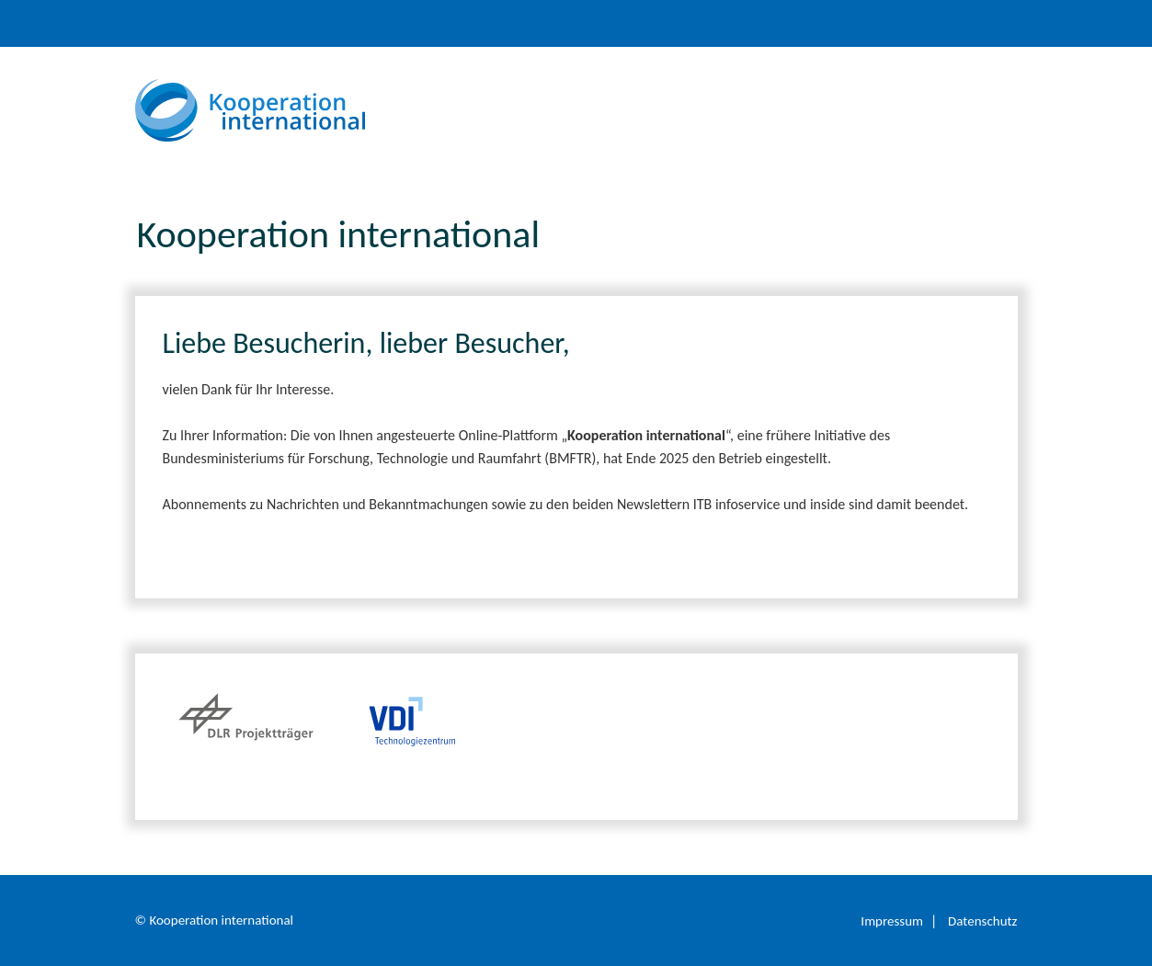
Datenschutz (982, 921)
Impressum (892, 921)
